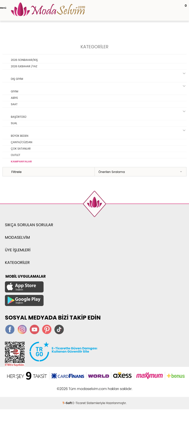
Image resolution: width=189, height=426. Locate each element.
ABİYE (14, 98)
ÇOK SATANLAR (21, 149)
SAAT (14, 104)
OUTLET (15, 155)
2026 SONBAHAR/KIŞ (24, 60)
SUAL (14, 123)
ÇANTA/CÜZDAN (21, 142)
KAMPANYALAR (21, 161)
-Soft (68, 403)
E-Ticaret (79, 403)
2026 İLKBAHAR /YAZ (24, 66)
